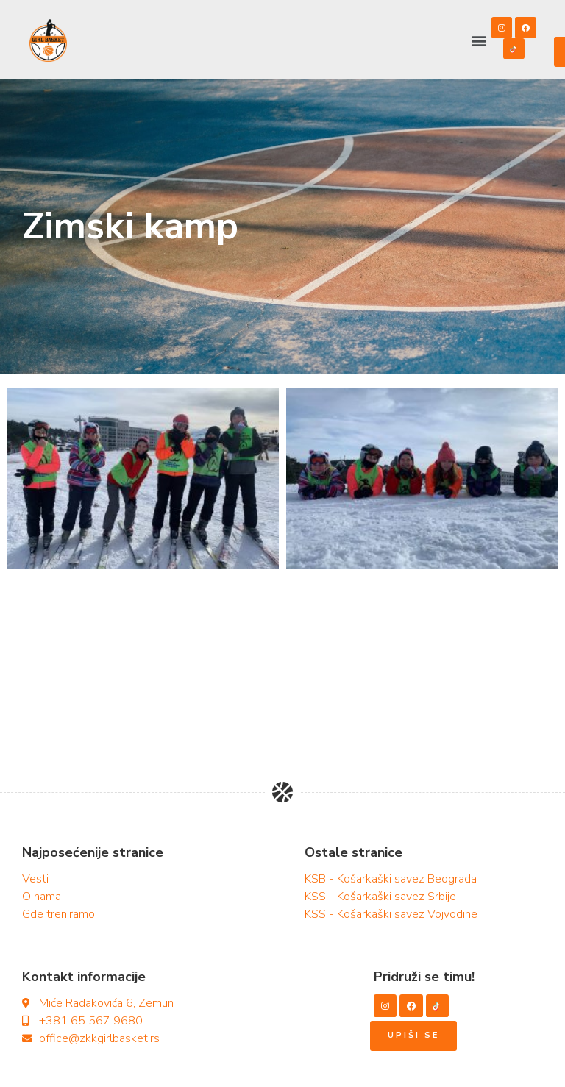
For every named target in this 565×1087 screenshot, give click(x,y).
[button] (478, 41)
